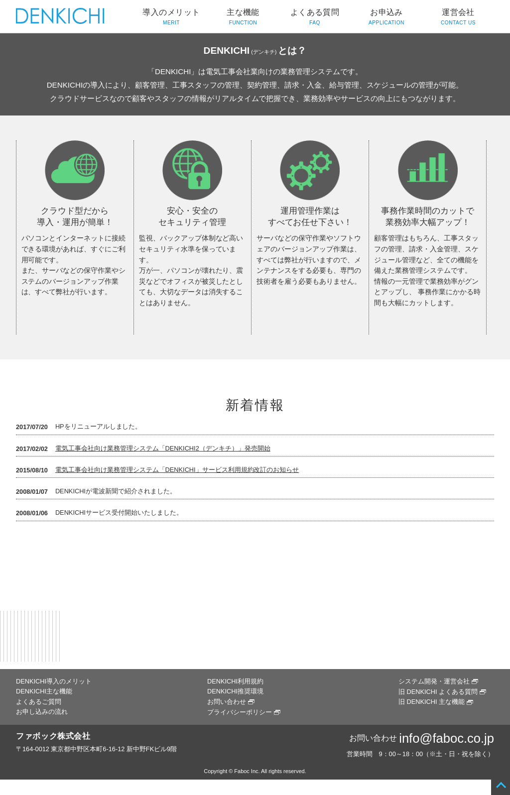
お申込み (386, 17)
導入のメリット (171, 17)
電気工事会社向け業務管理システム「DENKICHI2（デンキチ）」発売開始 (162, 448)
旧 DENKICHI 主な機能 (431, 701)
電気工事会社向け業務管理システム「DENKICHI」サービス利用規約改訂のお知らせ (177, 469)
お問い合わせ (226, 701)
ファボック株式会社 (53, 736)
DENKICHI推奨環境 (235, 691)
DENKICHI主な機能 (44, 691)
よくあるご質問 (38, 701)
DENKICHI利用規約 (235, 681)
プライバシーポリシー (239, 712)
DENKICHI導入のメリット (54, 681)
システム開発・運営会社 (434, 681)
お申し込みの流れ (42, 711)
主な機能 (243, 17)
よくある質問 (315, 17)
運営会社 (458, 17)
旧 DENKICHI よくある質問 (438, 691)
